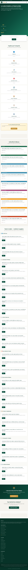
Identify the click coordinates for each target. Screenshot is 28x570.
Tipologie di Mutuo (3, 540)
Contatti (2, 554)
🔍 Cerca (14, 39)
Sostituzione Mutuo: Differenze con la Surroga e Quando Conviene (12, 403)
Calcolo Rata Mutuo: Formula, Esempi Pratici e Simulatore (10, 414)
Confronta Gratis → (14, 128)
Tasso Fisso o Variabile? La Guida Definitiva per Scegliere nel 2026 (12, 192)
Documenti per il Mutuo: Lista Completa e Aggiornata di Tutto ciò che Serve (13, 441)
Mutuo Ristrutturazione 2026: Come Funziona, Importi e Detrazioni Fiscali (13, 285)
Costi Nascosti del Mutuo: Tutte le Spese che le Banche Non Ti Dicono (12, 157)
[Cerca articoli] (14, 37)
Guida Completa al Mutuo (3, 526)
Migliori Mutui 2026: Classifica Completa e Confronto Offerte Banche (12, 467)
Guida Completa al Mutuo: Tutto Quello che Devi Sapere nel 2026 (11, 148)
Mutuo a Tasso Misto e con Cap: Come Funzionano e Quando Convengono (13, 343)
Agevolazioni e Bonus (3, 543)
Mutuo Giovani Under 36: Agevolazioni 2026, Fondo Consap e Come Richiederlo (14, 183)
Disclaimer (2, 559)
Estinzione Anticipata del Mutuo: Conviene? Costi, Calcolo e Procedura (12, 395)
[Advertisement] (14, 17)
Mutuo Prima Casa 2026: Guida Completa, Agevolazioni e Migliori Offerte (13, 165)
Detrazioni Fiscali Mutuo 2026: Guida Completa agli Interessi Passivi (12, 354)
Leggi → (4, 240)
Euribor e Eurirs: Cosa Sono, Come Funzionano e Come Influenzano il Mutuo (13, 327)
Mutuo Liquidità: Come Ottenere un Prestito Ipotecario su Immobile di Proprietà (12, 301)
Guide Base (2, 539)
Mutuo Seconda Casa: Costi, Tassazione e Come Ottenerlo (10, 270)
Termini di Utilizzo (3, 558)
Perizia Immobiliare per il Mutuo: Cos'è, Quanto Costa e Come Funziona (12, 448)
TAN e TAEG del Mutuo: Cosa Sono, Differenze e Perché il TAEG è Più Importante (12, 430)
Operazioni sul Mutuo (3, 544)
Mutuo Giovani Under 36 (3, 532)
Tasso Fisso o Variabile (3, 529)
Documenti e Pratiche (3, 547)
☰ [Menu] (26, 2)
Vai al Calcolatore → (14, 496)
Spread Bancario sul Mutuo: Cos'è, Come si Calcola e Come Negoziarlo (12, 335)
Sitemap (2, 561)
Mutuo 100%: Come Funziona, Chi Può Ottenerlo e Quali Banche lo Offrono (13, 174)
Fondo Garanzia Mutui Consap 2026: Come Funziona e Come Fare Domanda (13, 209)
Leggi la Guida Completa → (14, 507)
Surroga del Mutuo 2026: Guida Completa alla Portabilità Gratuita (12, 218)
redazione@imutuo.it (25, 0)
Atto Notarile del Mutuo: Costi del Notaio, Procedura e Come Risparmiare (13, 456)
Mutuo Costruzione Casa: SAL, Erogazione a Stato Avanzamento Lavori (12, 293)
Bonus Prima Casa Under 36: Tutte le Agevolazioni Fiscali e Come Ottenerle (13, 369)
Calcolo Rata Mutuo (3, 533)
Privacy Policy (2, 555)
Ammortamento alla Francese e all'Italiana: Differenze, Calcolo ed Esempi (13, 421)
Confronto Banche (3, 548)
